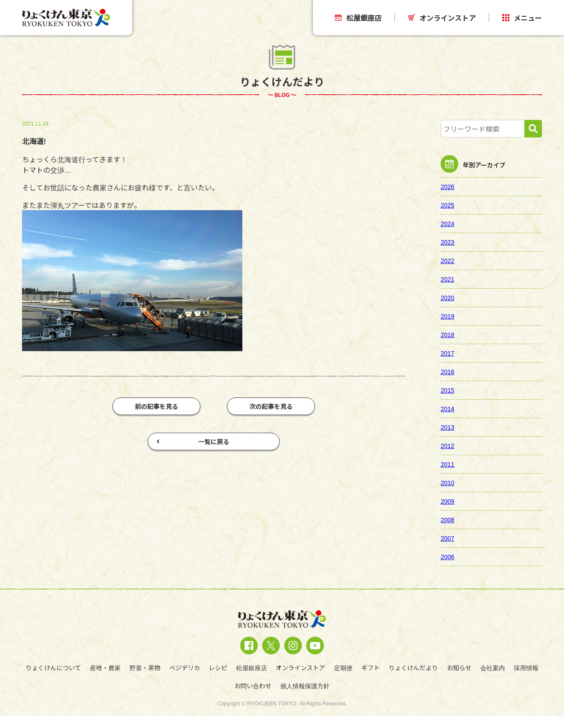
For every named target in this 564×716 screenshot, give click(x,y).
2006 (447, 556)
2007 (447, 538)
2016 (447, 371)
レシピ (218, 667)
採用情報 (526, 667)
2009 (447, 501)
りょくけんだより (413, 667)
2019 (447, 316)
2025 (447, 204)
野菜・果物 (145, 667)
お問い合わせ (252, 685)
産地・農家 (105, 667)
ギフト (370, 667)
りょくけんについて (53, 667)
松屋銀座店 (358, 17)
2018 (447, 334)
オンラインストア (442, 17)
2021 (447, 279)
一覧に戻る (192, 441)
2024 (447, 223)
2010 (447, 482)
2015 (447, 390)
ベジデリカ (184, 667)
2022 (447, 260)
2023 (447, 241)
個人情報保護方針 (305, 685)
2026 (447, 186)
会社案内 (492, 667)
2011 (447, 464)
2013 (447, 427)
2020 (447, 297)
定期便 (343, 667)
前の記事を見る (156, 406)
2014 (447, 408)
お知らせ (459, 667)
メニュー (522, 17)
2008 (447, 519)
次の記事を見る (271, 406)
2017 (447, 353)
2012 (447, 445)
